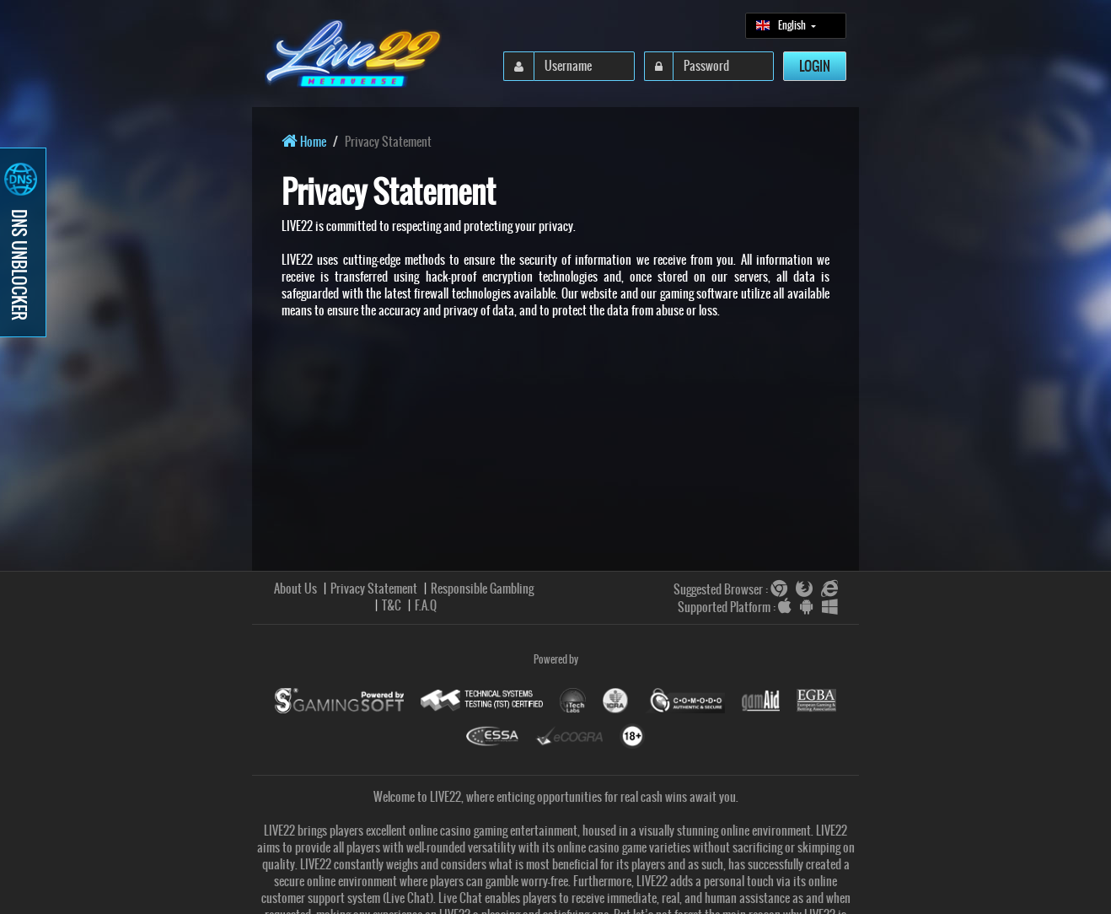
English (782, 25)
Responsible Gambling (482, 588)
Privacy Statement (373, 588)
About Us (295, 588)
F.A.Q (426, 605)
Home (304, 141)
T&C (391, 605)
